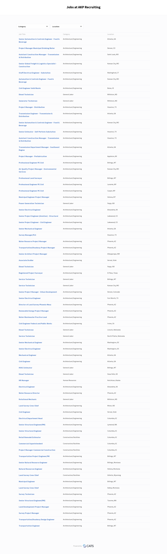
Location (67, 26)
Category (33, 26)
